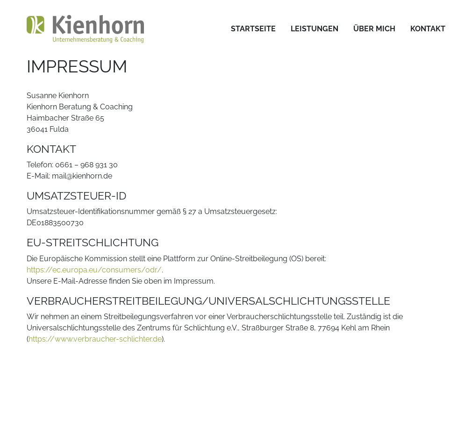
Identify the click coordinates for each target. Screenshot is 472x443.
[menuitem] (253, 29)
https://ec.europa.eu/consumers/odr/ (94, 269)
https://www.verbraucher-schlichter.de (95, 339)
